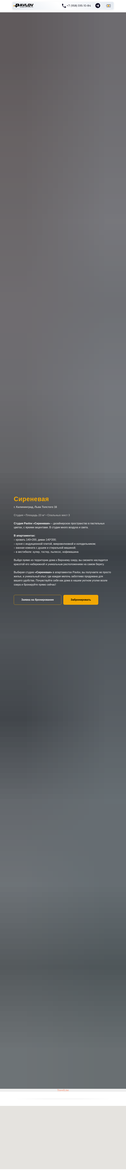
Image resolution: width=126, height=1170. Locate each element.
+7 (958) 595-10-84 (79, 5)
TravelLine (63, 1090)
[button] (37, 600)
